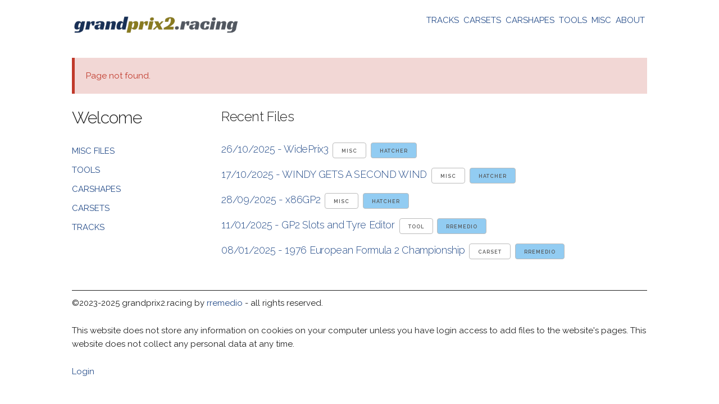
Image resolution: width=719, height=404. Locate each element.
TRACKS (442, 20)
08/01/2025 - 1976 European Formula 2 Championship (343, 250)
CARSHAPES (530, 20)
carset (490, 252)
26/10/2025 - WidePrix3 (274, 149)
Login (83, 371)
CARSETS (482, 20)
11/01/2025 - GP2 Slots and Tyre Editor (308, 225)
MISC (601, 20)
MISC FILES (93, 151)
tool (416, 226)
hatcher (394, 151)
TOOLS (573, 20)
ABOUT (630, 20)
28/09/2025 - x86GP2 (270, 199)
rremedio (461, 226)
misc (349, 151)
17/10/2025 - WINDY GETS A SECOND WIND (324, 174)
